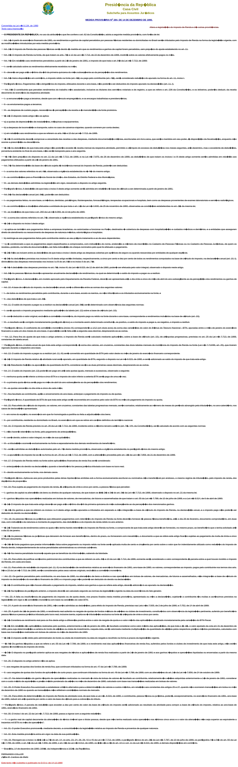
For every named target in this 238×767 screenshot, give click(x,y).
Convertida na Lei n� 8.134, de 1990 (19, 25)
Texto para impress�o (12, 28)
